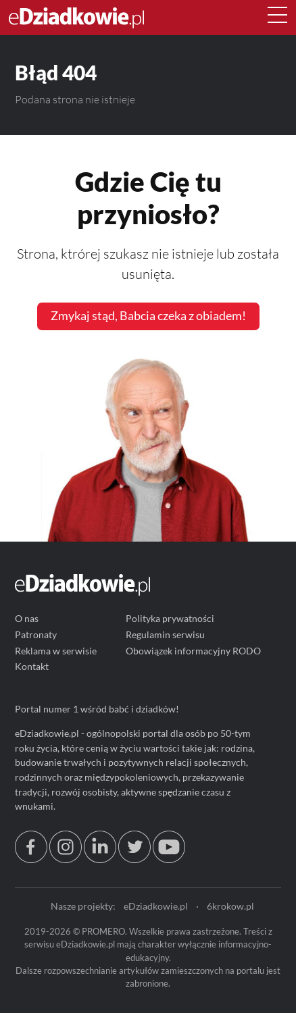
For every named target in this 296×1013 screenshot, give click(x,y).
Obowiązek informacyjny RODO (193, 650)
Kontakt (32, 667)
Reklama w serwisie (56, 650)
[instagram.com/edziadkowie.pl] (65, 859)
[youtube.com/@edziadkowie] (169, 859)
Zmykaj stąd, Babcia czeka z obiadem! (148, 316)
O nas (27, 619)
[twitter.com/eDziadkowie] (134, 859)
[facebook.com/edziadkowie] (31, 859)
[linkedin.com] (100, 859)
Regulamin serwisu (165, 634)
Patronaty (36, 634)
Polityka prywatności (170, 619)
